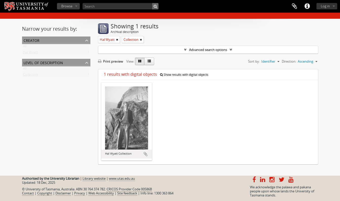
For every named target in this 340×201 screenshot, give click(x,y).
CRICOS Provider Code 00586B (129, 189)
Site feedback (127, 193)
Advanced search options (208, 49)
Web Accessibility (101, 193)
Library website (94, 178)
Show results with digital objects (184, 74)
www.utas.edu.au (122, 178)
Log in (325, 6)
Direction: (289, 61)
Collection (30, 75)
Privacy (79, 193)
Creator (31, 39)
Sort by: (254, 61)
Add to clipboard (145, 154)
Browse (66, 6)
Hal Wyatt (30, 53)
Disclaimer (63, 193)
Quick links (307, 6)
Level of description (43, 62)
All (25, 47)
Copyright (44, 193)
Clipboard (294, 6)
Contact (28, 193)
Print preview (110, 61)
